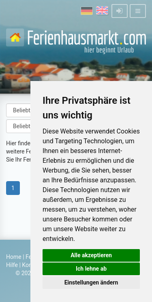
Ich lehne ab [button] (91, 268)
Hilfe (12, 265)
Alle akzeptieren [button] (91, 255)
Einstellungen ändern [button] (91, 282)
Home (13, 257)
